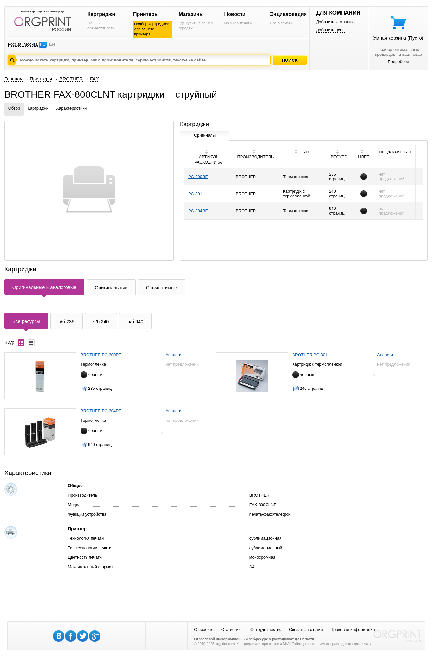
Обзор (14, 108)
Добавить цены (330, 30)
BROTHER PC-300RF (101, 354)
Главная (13, 78)
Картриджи (101, 14)
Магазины (191, 14)
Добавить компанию (335, 21)
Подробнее (398, 61)
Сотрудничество (265, 629)
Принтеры (146, 14)
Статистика (232, 629)
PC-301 (195, 193)
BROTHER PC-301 (309, 354)
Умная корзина (398, 38)
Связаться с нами (306, 629)
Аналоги (173, 354)
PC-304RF (198, 211)
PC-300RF (198, 176)
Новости (235, 14)
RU (43, 44)
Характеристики (71, 108)
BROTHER (70, 78)
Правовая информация (353, 629)
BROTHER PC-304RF (101, 410)
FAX (94, 78)
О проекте (203, 629)
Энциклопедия (288, 14)
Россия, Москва (23, 44)
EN (52, 44)
